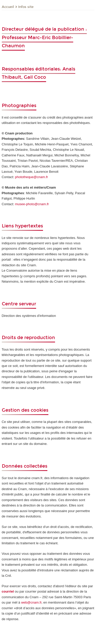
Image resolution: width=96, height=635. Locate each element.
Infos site (26, 7)
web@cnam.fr (31, 602)
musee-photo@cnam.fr (32, 204)
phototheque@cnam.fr (31, 177)
